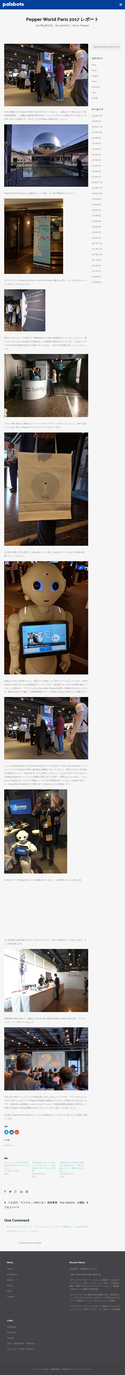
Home (10, 1268)
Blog (94, 64)
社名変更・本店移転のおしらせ (83, 1268)
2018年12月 (97, 182)
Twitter (10, 1338)
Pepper (84, 25)
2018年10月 (97, 193)
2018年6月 (96, 215)
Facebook (11, 1332)
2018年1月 (96, 238)
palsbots (64, 25)
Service (10, 1280)
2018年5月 (96, 221)
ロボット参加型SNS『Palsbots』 (22, 1343)
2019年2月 (96, 171)
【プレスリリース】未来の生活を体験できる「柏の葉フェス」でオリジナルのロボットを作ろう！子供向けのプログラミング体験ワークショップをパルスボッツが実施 (95, 1297)
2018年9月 (96, 199)
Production (12, 1274)
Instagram (12, 1327)
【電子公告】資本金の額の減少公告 (85, 1274)
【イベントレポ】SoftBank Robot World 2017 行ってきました (16, 1165)
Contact (10, 1296)
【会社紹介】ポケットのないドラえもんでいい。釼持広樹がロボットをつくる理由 (43, 1166)
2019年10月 (97, 132)
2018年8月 (96, 204)
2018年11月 (97, 187)
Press (94, 81)
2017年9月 (96, 260)
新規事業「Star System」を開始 (66, 1202)
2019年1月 (96, 176)
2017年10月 (97, 254)
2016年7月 (96, 276)
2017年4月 (96, 265)
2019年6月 (96, 149)
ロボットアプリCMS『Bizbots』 (21, 1349)
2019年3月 (96, 165)
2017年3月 (96, 271)
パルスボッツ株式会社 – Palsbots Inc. (57, 1369)
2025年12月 (97, 115)
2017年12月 (97, 243)
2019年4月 (96, 160)
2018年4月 (96, 226)
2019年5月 (96, 154)
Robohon (96, 87)
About (10, 1285)
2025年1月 (96, 121)
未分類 (95, 98)
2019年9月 (96, 138)
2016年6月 (96, 282)
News (75, 25)
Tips (94, 92)
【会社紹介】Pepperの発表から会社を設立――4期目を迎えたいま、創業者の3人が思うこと (72, 1166)
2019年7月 (96, 143)
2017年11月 (97, 249)
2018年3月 (96, 232)
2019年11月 (97, 126)
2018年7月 (96, 210)
